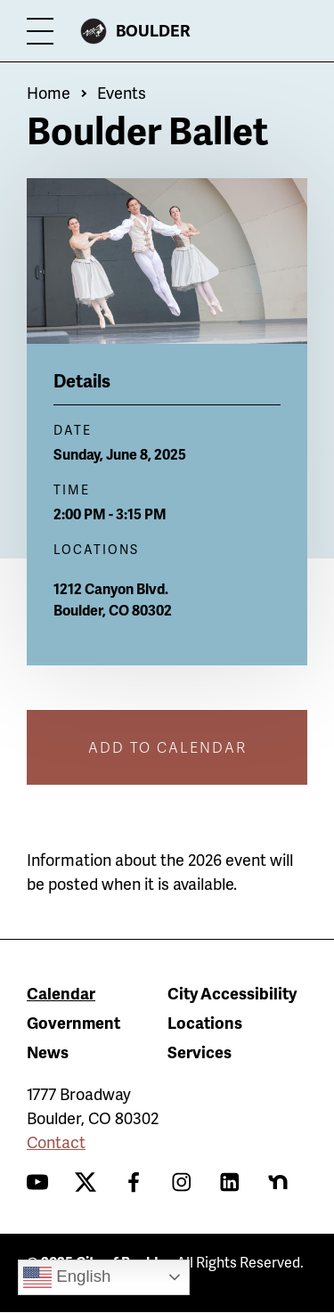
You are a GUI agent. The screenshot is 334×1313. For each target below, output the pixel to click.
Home (48, 92)
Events (121, 92)
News (48, 1051)
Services (199, 1051)
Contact (56, 1141)
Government (73, 1022)
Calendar (61, 993)
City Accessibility (232, 993)
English (66, 1277)
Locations (204, 1022)
